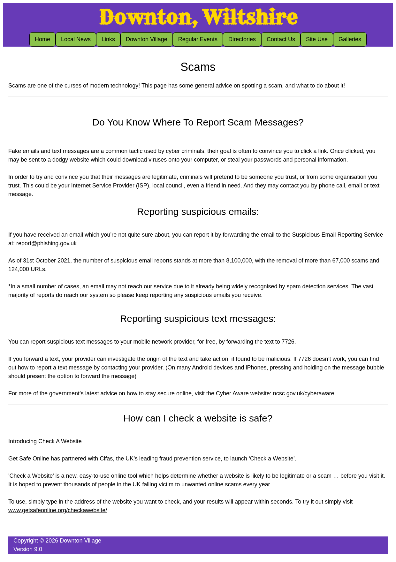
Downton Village (146, 39)
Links (108, 39)
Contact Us (281, 39)
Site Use (317, 39)
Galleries (350, 39)
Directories (242, 39)
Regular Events (197, 39)
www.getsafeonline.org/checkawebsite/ (57, 510)
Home (42, 39)
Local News (76, 39)
